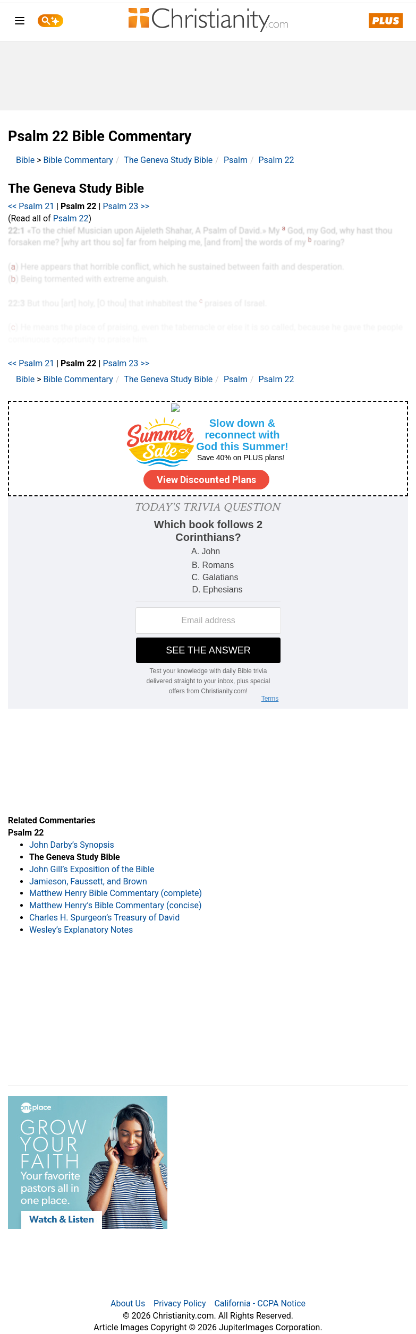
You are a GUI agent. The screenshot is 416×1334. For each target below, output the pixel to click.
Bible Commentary (78, 160)
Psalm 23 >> (126, 206)
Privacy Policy (180, 1303)
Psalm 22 (276, 160)
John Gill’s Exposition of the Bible (91, 869)
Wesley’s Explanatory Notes (81, 930)
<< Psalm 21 (31, 206)
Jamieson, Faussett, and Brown (88, 881)
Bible (25, 160)
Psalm (236, 160)
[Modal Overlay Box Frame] (208, 448)
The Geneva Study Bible (168, 160)
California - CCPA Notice (259, 1303)
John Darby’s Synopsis (71, 845)
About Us (128, 1303)
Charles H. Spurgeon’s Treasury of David (104, 918)
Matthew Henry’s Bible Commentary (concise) (115, 905)
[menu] (19, 22)
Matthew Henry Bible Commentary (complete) (115, 893)
